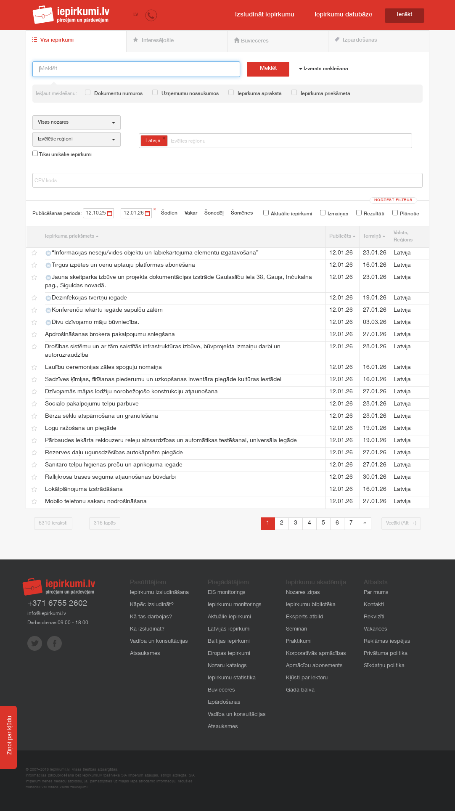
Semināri (296, 629)
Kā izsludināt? (147, 629)
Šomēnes (242, 213)
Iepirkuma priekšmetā (320, 93)
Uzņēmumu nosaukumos (185, 93)
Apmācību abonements (314, 666)
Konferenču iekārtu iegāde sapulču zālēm (104, 310)
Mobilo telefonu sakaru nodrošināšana (96, 502)
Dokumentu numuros (114, 93)
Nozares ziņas (303, 593)
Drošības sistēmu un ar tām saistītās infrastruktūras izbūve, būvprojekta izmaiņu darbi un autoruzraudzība (162, 351)
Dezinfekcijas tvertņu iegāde (86, 298)
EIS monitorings (227, 593)
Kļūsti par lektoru (307, 678)
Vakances (375, 629)
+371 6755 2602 (57, 604)
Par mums (376, 593)
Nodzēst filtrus (393, 200)
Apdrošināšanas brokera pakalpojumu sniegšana (110, 335)
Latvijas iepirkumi (229, 629)
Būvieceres (251, 40)
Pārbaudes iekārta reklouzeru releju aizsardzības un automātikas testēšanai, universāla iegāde (171, 441)
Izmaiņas (334, 213)
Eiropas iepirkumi (229, 654)
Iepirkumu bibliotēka (311, 605)
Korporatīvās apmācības (316, 654)
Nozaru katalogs (227, 666)
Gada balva (300, 690)
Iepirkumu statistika (232, 678)
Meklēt (268, 69)
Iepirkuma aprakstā (255, 93)
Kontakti (374, 605)
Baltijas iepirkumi (229, 641)
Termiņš (374, 236)
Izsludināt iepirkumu (264, 15)
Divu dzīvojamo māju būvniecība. (92, 322)
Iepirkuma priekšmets (72, 236)
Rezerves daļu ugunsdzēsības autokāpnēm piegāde (114, 453)
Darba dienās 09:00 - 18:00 (57, 622)
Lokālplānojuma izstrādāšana (84, 490)
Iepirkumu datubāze (343, 15)
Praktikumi (299, 641)
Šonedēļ (214, 213)
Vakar (191, 213)
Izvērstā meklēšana (323, 69)
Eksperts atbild (304, 617)
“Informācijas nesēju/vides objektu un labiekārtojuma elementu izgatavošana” (152, 253)
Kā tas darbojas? (151, 617)
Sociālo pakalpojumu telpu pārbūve (92, 404)
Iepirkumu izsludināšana (159, 593)
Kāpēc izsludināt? (152, 605)
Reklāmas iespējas (387, 641)
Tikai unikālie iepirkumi (62, 154)
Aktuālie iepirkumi (287, 213)
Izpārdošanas (356, 40)
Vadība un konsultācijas (159, 641)
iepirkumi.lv (71, 14)
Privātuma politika (385, 654)
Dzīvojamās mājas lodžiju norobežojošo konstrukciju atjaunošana (131, 392)
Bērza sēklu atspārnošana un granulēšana (101, 416)
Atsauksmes (145, 654)
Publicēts (342, 236)
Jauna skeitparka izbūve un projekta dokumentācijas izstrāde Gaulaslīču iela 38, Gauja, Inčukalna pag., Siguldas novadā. (178, 281)
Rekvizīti (374, 617)
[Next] (364, 523)
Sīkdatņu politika (384, 666)
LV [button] (135, 15)
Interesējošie (153, 40)
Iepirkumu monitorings (235, 605)
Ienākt (404, 15)
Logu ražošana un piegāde (80, 429)
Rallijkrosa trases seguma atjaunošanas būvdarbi (110, 477)
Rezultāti (370, 213)
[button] (151, 15)
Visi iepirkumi (53, 40)
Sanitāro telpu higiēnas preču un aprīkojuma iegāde (114, 465)
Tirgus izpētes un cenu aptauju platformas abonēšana (120, 265)
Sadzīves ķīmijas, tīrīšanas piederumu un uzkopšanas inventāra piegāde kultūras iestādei (163, 380)
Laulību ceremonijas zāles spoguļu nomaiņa (103, 368)
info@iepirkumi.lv (46, 613)
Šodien (169, 213)
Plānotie (405, 213)
